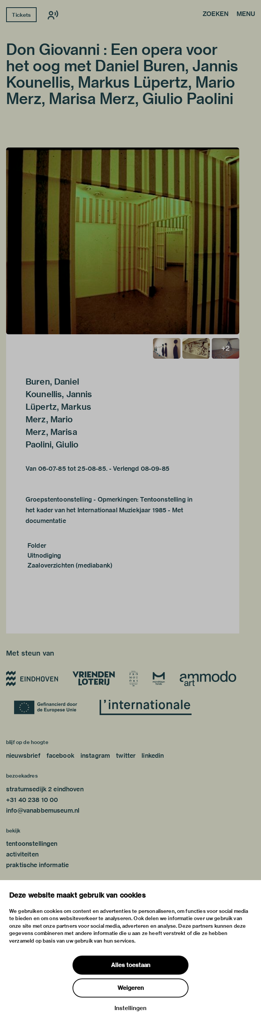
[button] (122, 241)
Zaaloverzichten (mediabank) (70, 565)
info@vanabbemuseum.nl (42, 811)
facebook (60, 756)
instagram (95, 756)
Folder (36, 546)
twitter (125, 756)
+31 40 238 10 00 (32, 800)
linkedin (153, 756)
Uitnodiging (44, 556)
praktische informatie (37, 865)
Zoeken (216, 14)
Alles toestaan (130, 965)
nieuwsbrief (23, 756)
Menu (246, 14)
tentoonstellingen (32, 844)
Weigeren (131, 988)
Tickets (21, 14)
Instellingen (130, 1008)
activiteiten (22, 854)
